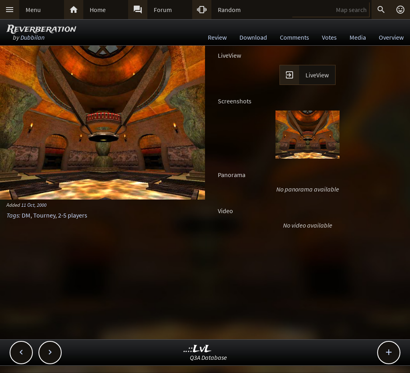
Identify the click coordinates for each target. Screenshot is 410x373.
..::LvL (197, 349)
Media (358, 37)
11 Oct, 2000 (33, 205)
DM (26, 215)
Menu (33, 10)
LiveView (317, 75)
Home (98, 10)
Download (253, 37)
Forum (163, 10)
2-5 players (72, 215)
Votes (329, 37)
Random (229, 10)
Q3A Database (208, 357)
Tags (12, 215)
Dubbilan (32, 37)
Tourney (44, 215)
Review (217, 37)
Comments (294, 37)
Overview (391, 37)
